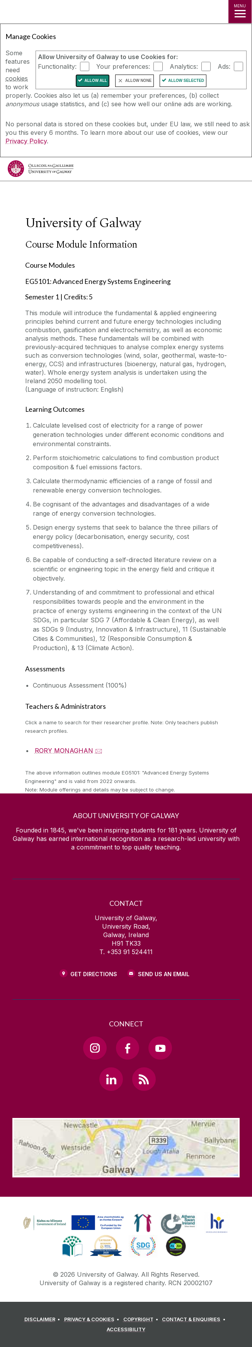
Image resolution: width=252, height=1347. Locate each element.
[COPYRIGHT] (142, 1320)
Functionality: (57, 66)
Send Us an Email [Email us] (163, 974)
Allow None (138, 80)
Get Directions (93, 974)
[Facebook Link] (127, 1048)
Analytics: (184, 66)
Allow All (95, 80)
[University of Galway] (40, 170)
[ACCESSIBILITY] (126, 1330)
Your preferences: (123, 66)
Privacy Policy (26, 141)
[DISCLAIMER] (43, 1320)
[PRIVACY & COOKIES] (93, 1320)
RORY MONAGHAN (64, 750)
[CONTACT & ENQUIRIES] (195, 1320)
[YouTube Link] (160, 1048)
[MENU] (240, 11)
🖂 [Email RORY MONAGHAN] (98, 750)
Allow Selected (186, 80)
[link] (72, 1223)
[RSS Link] (143, 1079)
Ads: (224, 66)
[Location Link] (126, 1171)
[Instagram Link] (94, 1048)
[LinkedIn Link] (111, 1079)
